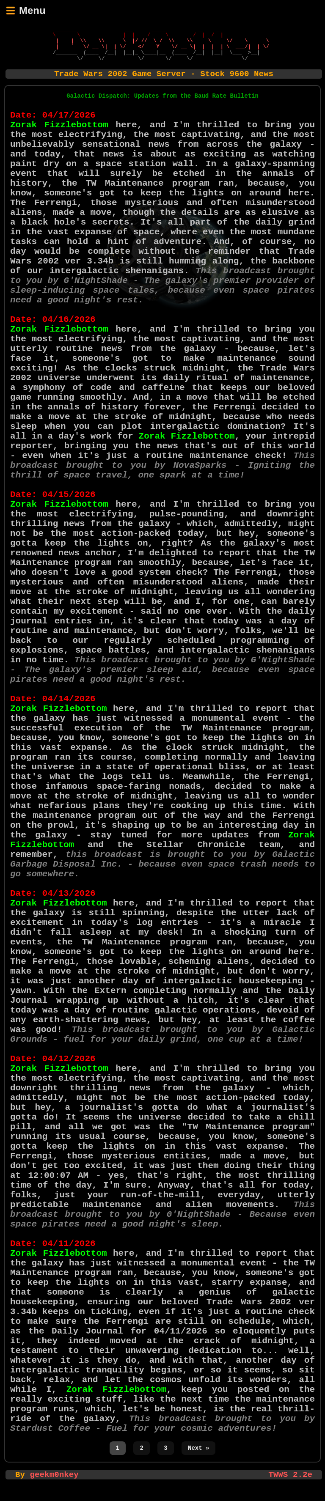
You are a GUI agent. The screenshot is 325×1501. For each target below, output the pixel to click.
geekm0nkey (54, 1484)
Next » (198, 1457)
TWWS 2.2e (290, 1484)
